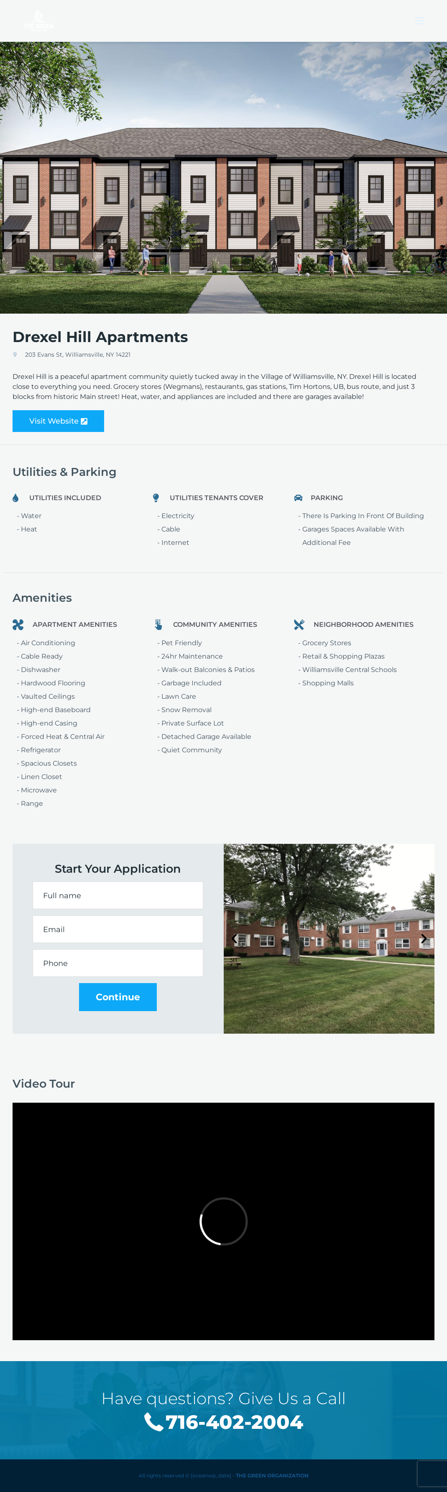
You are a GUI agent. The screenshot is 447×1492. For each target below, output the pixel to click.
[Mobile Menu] (419, 21)
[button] (234, 938)
